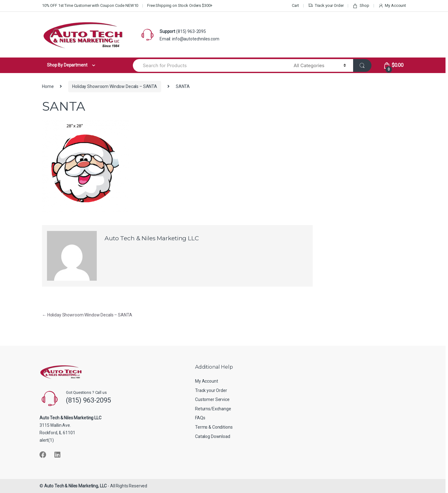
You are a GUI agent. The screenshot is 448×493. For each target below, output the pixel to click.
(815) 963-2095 (191, 31)
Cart (295, 5)
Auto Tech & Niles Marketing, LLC (75, 485)
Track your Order (326, 5)
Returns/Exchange (213, 408)
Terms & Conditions (213, 427)
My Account (392, 5)
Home (48, 86)
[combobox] (210, 65)
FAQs (200, 417)
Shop (360, 5)
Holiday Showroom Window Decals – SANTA (114, 86)
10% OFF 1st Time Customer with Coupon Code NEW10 (90, 5)
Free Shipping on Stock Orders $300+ (179, 5)
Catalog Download (212, 436)
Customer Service (212, 399)
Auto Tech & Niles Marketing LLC (152, 238)
